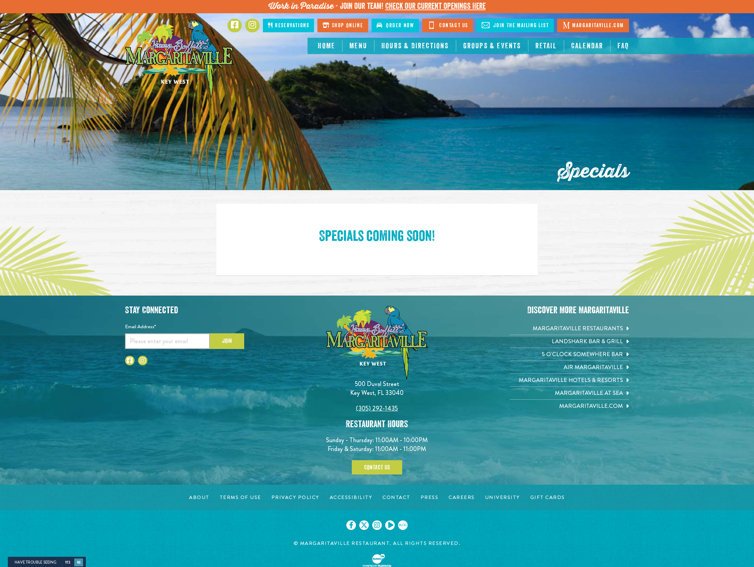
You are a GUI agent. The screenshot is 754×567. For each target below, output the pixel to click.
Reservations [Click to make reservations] (288, 25)
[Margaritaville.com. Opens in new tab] (569, 406)
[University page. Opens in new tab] (502, 497)
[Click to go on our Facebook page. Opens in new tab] (351, 525)
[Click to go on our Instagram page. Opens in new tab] (377, 525)
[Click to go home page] (179, 59)
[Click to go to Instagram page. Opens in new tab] (252, 25)
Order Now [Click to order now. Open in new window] (395, 25)
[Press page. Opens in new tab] (429, 497)
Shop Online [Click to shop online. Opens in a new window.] (343, 25)
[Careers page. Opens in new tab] (461, 497)
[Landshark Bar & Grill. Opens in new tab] (569, 341)
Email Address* (140, 326)
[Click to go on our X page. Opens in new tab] (364, 525)
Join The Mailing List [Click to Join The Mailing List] (515, 25)
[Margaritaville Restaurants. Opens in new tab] (569, 328)
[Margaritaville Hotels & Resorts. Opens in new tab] (569, 380)
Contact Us (377, 467)
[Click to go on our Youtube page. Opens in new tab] (390, 525)
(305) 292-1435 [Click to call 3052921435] (377, 408)
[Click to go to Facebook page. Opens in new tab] (234, 25)
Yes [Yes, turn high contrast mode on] (67, 562)
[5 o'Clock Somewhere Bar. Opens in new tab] (569, 354)
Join (227, 341)
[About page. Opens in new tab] (199, 497)
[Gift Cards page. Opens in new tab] (547, 497)
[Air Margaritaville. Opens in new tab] (569, 367)
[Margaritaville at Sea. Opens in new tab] (569, 393)
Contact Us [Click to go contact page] (447, 25)
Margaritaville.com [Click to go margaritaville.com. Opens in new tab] (593, 25)
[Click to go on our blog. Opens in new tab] (403, 525)
